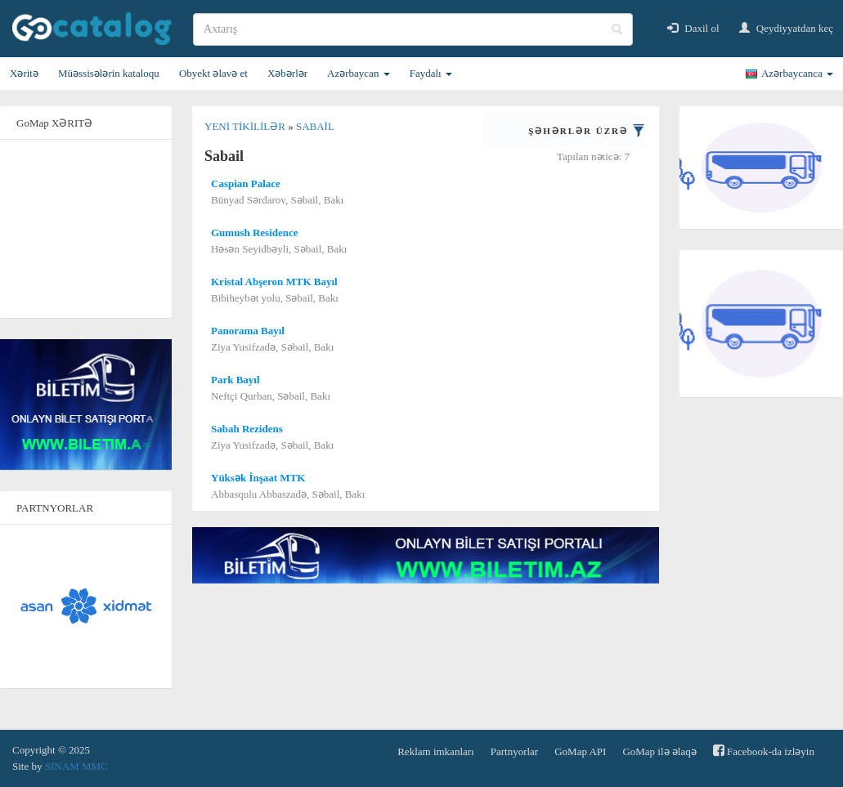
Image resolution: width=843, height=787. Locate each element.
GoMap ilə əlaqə (659, 751)
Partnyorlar (514, 751)
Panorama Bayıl (248, 330)
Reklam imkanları (435, 751)
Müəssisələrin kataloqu (108, 73)
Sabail (315, 126)
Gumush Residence (254, 232)
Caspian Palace (245, 183)
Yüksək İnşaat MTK (258, 478)
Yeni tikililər (246, 126)
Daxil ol (693, 28)
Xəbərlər (287, 73)
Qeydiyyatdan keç (786, 28)
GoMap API (580, 751)
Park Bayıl (235, 379)
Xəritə (24, 73)
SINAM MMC (76, 766)
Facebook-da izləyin (763, 751)
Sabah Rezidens (247, 429)
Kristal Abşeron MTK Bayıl (274, 281)
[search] (413, 29)
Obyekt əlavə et (213, 73)
